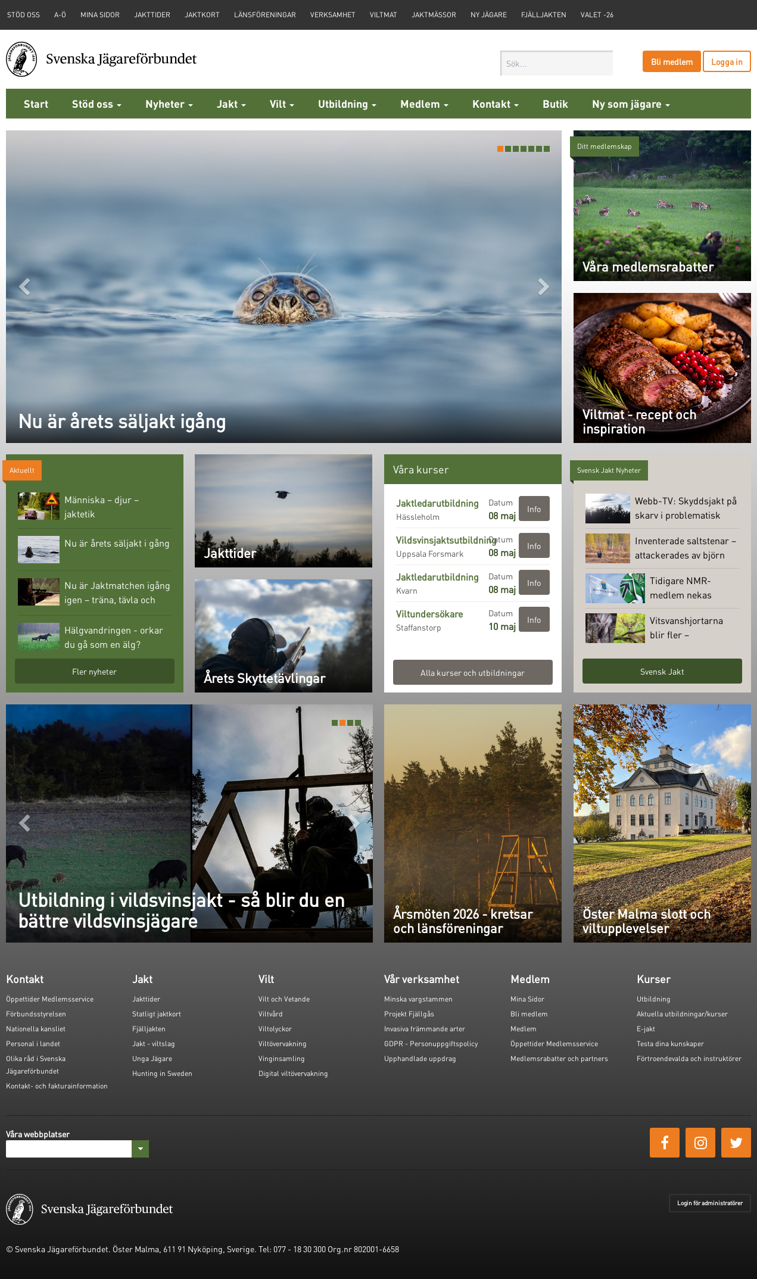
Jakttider (152, 14)
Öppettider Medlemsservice (50, 998)
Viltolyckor (275, 1028)
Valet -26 (597, 14)
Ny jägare (489, 14)
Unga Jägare (152, 1058)
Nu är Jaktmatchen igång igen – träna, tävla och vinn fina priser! (94, 593)
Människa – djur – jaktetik (78, 506)
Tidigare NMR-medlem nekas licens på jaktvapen (657, 588)
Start (36, 103)
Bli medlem (672, 61)
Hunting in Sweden (162, 1073)
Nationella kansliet (36, 1028)
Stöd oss (97, 103)
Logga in (727, 61)
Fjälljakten (543, 14)
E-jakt (646, 1028)
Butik (555, 103)
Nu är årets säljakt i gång (94, 549)
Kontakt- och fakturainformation (57, 1085)
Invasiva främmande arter (424, 1028)
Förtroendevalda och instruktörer (689, 1058)
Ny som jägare (631, 103)
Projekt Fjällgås (409, 1013)
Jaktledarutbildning (437, 503)
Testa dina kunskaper (670, 1043)
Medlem (424, 103)
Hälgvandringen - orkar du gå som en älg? (90, 636)
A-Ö (60, 14)
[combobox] (556, 63)
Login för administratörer (710, 1202)
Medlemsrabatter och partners (559, 1058)
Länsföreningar (265, 14)
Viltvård (270, 1013)
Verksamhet (333, 14)
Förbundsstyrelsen (36, 1013)
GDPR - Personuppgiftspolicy (431, 1043)
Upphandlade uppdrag (420, 1058)
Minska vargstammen (418, 998)
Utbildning (347, 103)
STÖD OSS (23, 14)
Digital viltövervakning (293, 1073)
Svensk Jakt (662, 671)
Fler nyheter (94, 671)
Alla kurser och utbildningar (472, 672)
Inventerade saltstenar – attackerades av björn (660, 548)
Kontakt (495, 103)
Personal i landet (33, 1043)
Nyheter (169, 103)
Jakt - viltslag (153, 1043)
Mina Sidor (527, 998)
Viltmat (383, 14)
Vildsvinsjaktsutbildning (446, 540)
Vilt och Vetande (284, 998)
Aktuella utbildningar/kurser (682, 1013)
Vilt (282, 103)
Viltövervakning (282, 1043)
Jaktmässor (434, 14)
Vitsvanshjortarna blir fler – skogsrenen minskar (660, 628)
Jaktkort (202, 14)
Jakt (231, 103)
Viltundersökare (429, 613)
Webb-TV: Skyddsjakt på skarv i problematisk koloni (661, 508)
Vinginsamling (281, 1058)
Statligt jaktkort (156, 1013)
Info (534, 508)
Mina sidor (100, 14)
